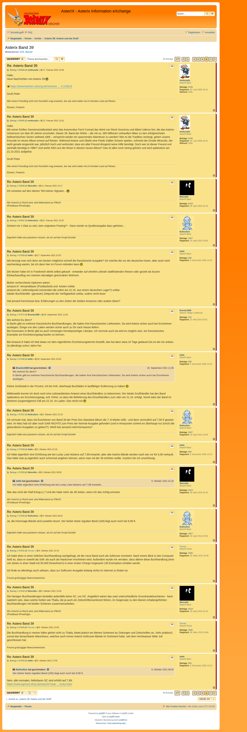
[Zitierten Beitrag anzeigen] (49, 368)
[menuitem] (28, 32)
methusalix (185, 80)
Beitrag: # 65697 (16, 220)
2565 (190, 553)
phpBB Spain (114, 717)
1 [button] (187, 59)
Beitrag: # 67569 (16, 255)
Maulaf (28, 52)
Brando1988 (185, 310)
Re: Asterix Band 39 (22, 66)
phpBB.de (123, 720)
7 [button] (210, 59)
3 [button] (194, 59)
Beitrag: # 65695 (16, 120)
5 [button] (202, 59)
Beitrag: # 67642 (16, 591)
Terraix (183, 546)
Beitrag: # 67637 (16, 414)
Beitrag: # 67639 (16, 472)
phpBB (101, 713)
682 (190, 258)
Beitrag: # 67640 (16, 516)
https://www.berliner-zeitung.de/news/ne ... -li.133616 (41, 86)
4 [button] (198, 59)
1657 (190, 238)
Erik (22, 52)
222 (190, 317)
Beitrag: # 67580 (16, 359)
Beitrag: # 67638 (16, 449)
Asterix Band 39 (19, 47)
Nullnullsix (185, 232)
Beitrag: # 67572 (16, 315)
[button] (177, 59)
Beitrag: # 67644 (16, 660)
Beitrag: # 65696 (16, 186)
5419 (190, 203)
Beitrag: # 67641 (16, 551)
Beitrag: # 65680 (16, 70)
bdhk (182, 251)
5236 (190, 87)
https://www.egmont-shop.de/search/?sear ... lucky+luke (39, 684)
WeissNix (184, 197)
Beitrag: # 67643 (16, 627)
